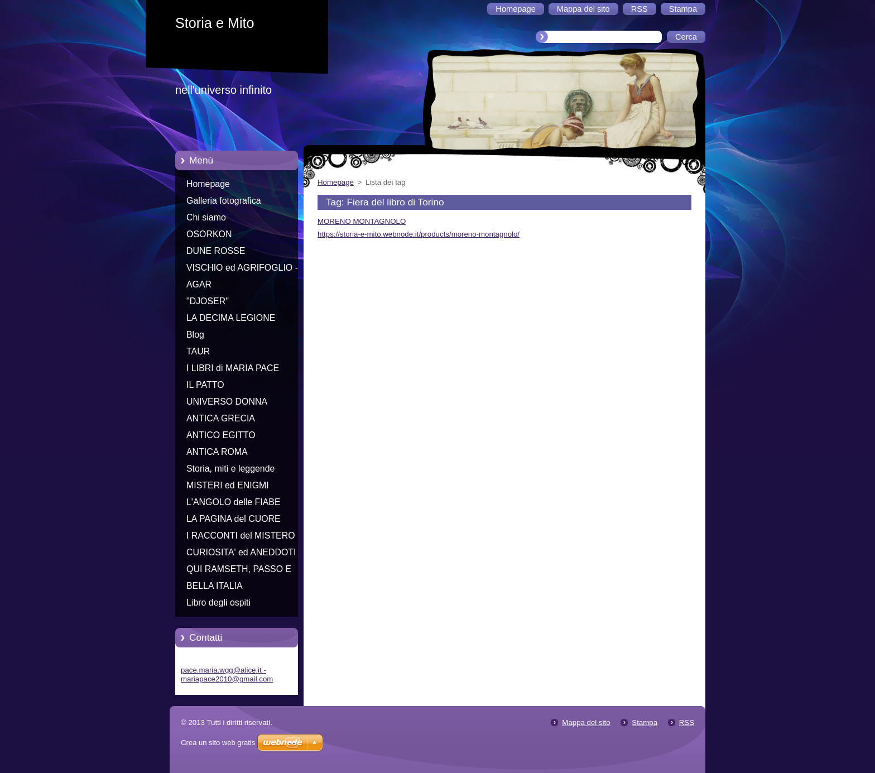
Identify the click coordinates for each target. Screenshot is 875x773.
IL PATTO (205, 385)
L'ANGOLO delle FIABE (233, 502)
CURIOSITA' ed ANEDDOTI (241, 552)
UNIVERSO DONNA (226, 401)
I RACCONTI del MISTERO (240, 535)
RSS (686, 722)
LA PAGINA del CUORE (233, 519)
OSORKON (209, 234)
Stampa (644, 722)
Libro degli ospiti (218, 602)
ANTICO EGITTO (221, 435)
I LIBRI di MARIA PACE (232, 368)
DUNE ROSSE (215, 251)
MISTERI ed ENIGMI (227, 485)
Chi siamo (206, 217)
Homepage (208, 184)
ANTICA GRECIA (220, 418)
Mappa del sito (586, 722)
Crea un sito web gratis (218, 742)
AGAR (198, 284)
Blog (195, 334)
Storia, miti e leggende (230, 468)
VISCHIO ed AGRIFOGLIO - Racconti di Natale (242, 269)
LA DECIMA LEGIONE (230, 318)
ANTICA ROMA (217, 452)
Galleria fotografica (223, 200)
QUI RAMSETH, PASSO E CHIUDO (238, 571)
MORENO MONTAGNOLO (362, 221)
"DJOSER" (207, 301)
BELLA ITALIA (214, 585)
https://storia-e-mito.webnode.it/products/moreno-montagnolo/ (419, 234)
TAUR (198, 351)
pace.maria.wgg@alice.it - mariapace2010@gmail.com (227, 674)
